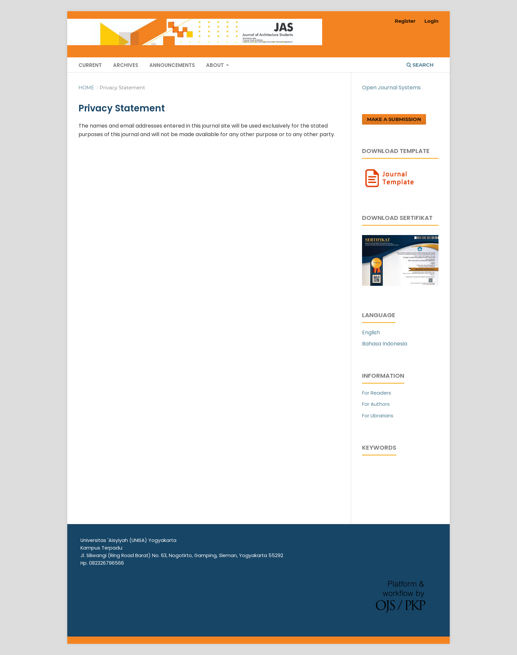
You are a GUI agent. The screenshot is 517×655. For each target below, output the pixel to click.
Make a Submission (394, 119)
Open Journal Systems (391, 87)
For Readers (376, 392)
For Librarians (377, 415)
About (215, 65)
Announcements (172, 65)
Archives (125, 65)
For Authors (376, 404)
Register (405, 21)
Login (431, 21)
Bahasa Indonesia (384, 343)
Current (90, 65)
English (371, 332)
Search (420, 65)
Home (86, 88)
